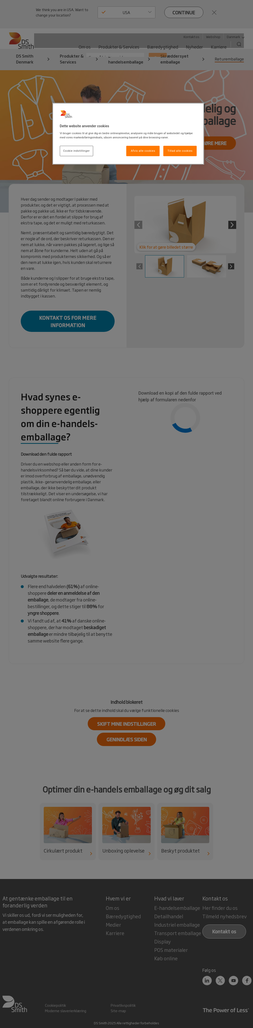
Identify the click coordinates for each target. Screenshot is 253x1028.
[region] (128, 134)
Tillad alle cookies (180, 150)
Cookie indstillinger (76, 150)
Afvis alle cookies (143, 150)
